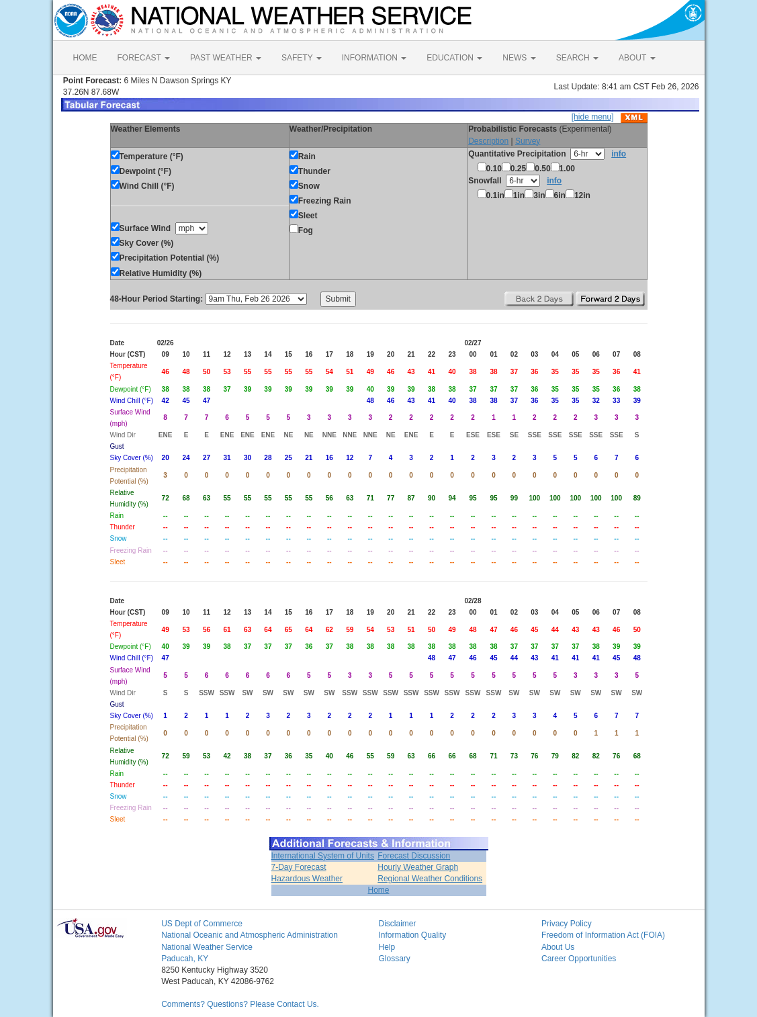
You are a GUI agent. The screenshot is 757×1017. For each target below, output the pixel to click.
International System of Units (322, 855)
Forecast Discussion (413, 855)
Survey (527, 141)
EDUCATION (454, 57)
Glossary (394, 958)
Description (488, 141)
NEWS (518, 57)
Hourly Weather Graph (417, 867)
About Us (557, 947)
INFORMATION (374, 57)
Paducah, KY (184, 958)
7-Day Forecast (298, 867)
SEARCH (577, 57)
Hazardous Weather (307, 878)
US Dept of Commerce (201, 923)
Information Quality (412, 935)
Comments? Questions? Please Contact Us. (240, 1004)
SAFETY (301, 57)
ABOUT (637, 57)
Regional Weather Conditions (429, 878)
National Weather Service (207, 947)
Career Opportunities (578, 958)
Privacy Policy (566, 923)
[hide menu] (593, 117)
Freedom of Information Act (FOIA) (603, 935)
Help (386, 947)
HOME (85, 57)
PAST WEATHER (225, 57)
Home (378, 890)
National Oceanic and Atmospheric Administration (249, 935)
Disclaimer (397, 923)
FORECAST (144, 57)
